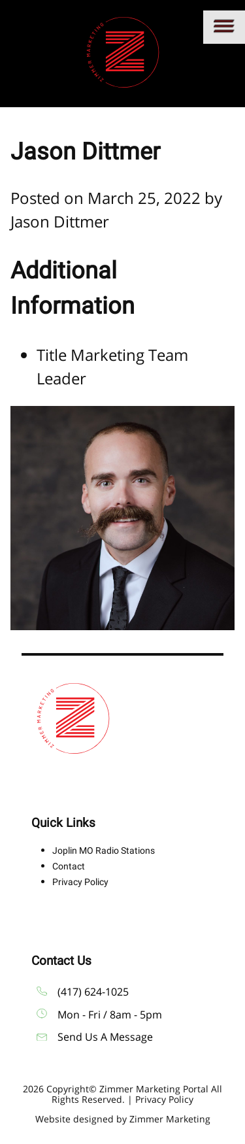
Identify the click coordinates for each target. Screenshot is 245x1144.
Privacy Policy (80, 882)
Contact (68, 866)
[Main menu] (224, 27)
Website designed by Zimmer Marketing (122, 1119)
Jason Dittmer (59, 221)
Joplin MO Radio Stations (103, 850)
